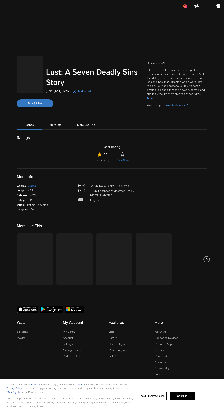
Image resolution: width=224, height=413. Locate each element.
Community (102, 160)
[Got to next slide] (206, 259)
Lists (111, 331)
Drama (31, 186)
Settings (68, 344)
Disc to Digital (117, 344)
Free (20, 350)
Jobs (158, 374)
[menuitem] (207, 6)
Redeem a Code (73, 356)
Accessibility (162, 368)
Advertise (160, 362)
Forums (159, 350)
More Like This (86, 125)
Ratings (29, 125)
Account (68, 338)
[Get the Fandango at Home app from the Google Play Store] (52, 309)
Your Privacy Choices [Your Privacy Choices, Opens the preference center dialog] (152, 396)
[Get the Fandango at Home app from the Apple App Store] (28, 309)
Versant (35, 384)
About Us (160, 331)
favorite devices (176, 105)
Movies (21, 338)
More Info (55, 125)
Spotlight (22, 331)
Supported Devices (166, 338)
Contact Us (161, 356)
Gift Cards (114, 356)
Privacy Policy (14, 388)
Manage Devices (73, 350)
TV (18, 344)
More (150, 98)
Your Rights (13, 392)
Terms (78, 384)
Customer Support (166, 344)
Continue (182, 396)
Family (113, 338)
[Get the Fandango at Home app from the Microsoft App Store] (74, 309)
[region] (112, 396)
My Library (69, 331)
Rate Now (123, 160)
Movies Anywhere (119, 350)
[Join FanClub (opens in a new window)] (185, 6)
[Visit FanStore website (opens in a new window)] (218, 6)
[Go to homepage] (27, 6)
